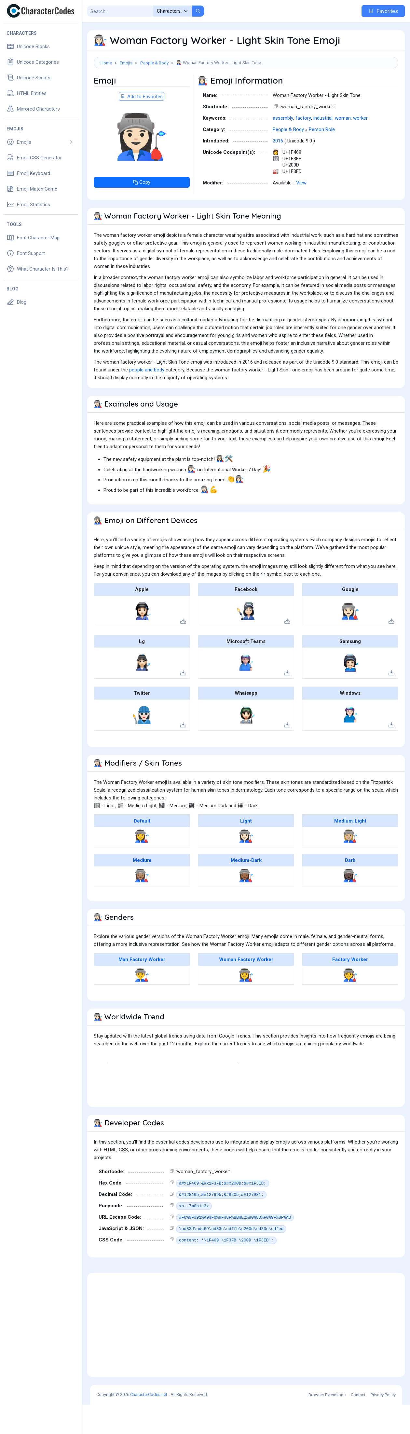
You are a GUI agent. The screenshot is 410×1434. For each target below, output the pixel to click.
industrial (323, 147)
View (301, 212)
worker (360, 147)
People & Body (154, 62)
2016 (278, 170)
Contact (358, 1424)
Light (246, 850)
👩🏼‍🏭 (350, 865)
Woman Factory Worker (246, 989)
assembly (283, 147)
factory (303, 147)
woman (343, 147)
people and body (146, 399)
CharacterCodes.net (148, 1423)
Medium (142, 889)
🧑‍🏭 (350, 1004)
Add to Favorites (141, 126)
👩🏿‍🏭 (350, 905)
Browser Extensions (327, 1424)
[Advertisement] (246, 89)
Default (142, 850)
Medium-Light (350, 850)
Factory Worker (350, 989)
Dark (350, 889)
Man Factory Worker (141, 989)
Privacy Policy (383, 1424)
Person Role (322, 159)
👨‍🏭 (142, 1004)
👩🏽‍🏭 (142, 905)
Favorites (383, 11)
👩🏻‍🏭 (246, 865)
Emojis (126, 62)
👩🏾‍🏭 (246, 905)
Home (106, 62)
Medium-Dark (246, 889)
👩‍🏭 (142, 865)
